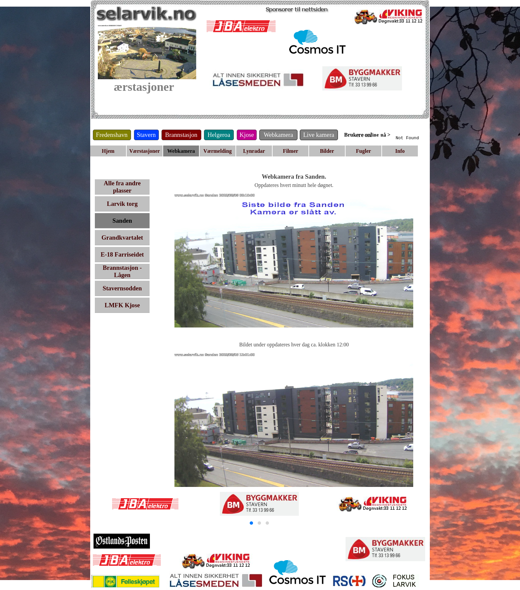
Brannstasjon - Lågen (122, 271)
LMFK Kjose (122, 305)
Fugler (363, 151)
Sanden (122, 220)
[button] (251, 523)
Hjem (108, 151)
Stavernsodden (122, 288)
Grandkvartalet (122, 237)
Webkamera (181, 151)
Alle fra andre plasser (122, 187)
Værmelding (217, 151)
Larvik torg (122, 203)
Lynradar (254, 151)
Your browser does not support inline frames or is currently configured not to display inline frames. (423, 135)
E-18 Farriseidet (122, 254)
